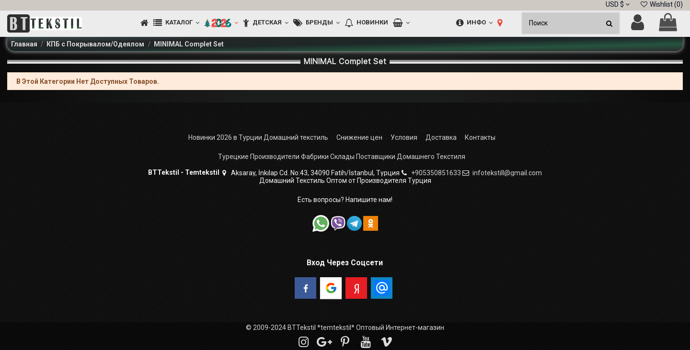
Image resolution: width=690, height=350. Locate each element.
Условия (404, 137)
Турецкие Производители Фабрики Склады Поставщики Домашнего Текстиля (341, 156)
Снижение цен (359, 137)
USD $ (618, 4)
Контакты (480, 137)
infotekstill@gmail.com (507, 173)
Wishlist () (661, 4)
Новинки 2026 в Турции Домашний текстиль (258, 137)
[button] (176, 23)
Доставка (441, 137)
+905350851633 (436, 173)
